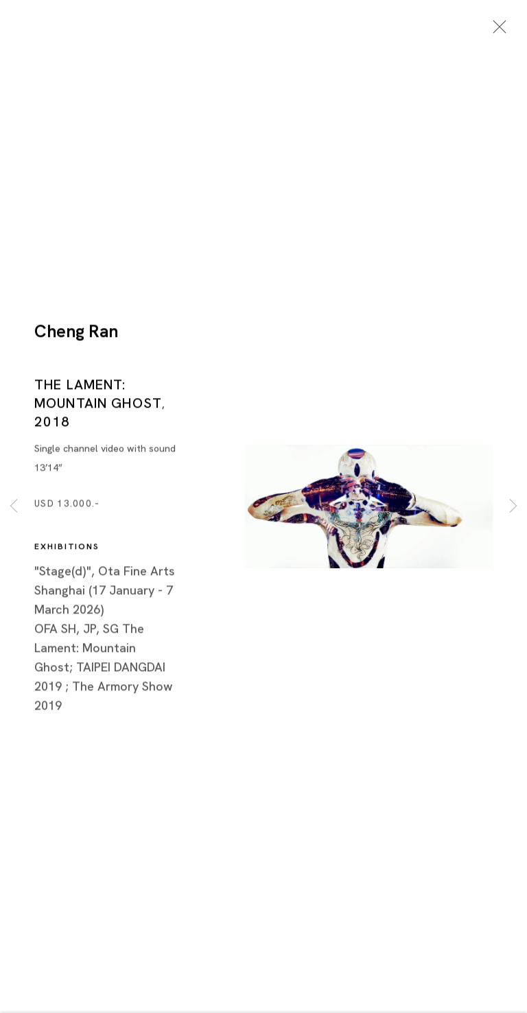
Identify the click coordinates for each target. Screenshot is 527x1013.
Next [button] (513, 506)
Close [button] (496, 31)
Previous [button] (13, 506)
